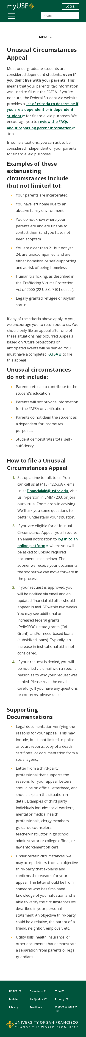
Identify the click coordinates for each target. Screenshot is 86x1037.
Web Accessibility (66, 1008)
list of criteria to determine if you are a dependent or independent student (42, 109)
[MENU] (43, 36)
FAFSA (54, 354)
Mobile (13, 999)
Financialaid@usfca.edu (47, 490)
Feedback (36, 1007)
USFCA (15, 990)
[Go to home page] (43, 1025)
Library (13, 1007)
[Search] (60, 15)
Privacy (62, 998)
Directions (37, 991)
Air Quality (39, 998)
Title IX (59, 991)
